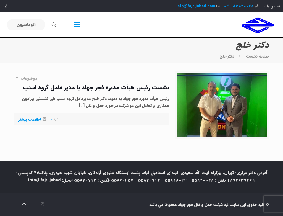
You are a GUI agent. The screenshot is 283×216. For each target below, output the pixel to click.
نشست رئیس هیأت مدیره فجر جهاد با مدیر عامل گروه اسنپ (96, 87)
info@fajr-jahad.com (195, 6)
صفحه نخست (257, 56)
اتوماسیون (26, 24)
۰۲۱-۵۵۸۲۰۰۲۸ (238, 6)
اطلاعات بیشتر (29, 119)
